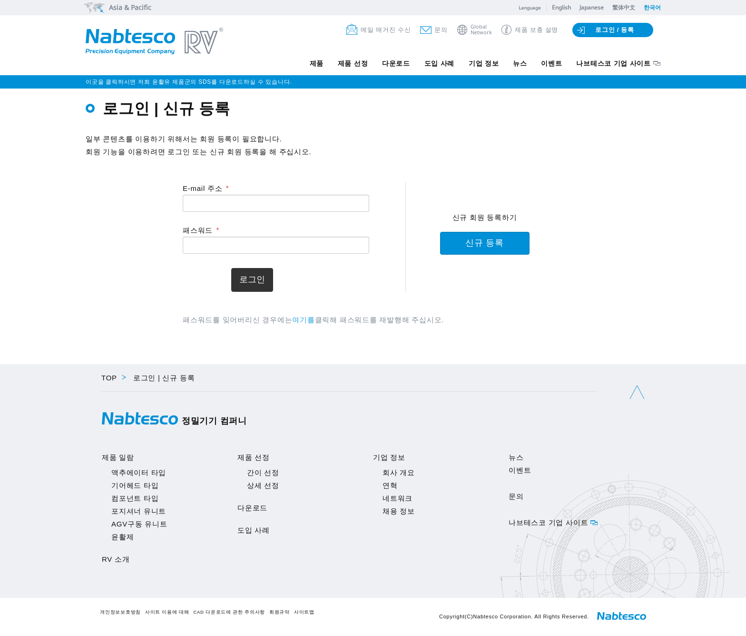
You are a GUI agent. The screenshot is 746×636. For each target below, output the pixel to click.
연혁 (390, 485)
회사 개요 (399, 472)
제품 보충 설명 (536, 29)
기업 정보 (483, 63)
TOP (109, 378)
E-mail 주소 (202, 188)
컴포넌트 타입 (134, 498)
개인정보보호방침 (120, 612)
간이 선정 (263, 472)
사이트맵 (304, 612)
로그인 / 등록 (614, 29)
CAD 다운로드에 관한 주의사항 (229, 612)
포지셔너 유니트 (138, 511)
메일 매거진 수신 (386, 29)
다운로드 (395, 63)
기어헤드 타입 (134, 485)
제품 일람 (118, 457)
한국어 (652, 7)
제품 (315, 63)
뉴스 (519, 63)
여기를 (303, 320)
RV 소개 (115, 559)
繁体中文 (623, 7)
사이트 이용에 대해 (167, 612)
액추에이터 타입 (138, 472)
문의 (441, 29)
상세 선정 (263, 485)
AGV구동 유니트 (139, 524)
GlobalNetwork (481, 30)
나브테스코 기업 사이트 (613, 63)
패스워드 (198, 230)
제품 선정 (352, 63)
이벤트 (551, 63)
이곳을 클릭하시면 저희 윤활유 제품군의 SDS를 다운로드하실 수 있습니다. (189, 82)
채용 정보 (399, 511)
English (561, 7)
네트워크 (397, 498)
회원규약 (279, 612)
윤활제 (122, 537)
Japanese (591, 7)
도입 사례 (438, 63)
